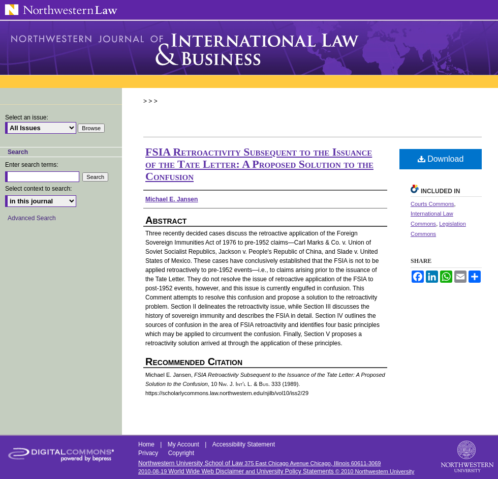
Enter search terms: (31, 164)
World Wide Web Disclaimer (206, 471)
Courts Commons (432, 204)
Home (147, 444)
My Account (184, 444)
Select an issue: (26, 117)
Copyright (181, 453)
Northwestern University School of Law (190, 463)
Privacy (149, 453)
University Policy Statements (295, 471)
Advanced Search (32, 218)
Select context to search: (38, 188)
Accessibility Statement (243, 444)
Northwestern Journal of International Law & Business (249, 47)
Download (441, 159)
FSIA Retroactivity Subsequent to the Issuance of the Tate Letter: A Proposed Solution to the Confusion (259, 164)
